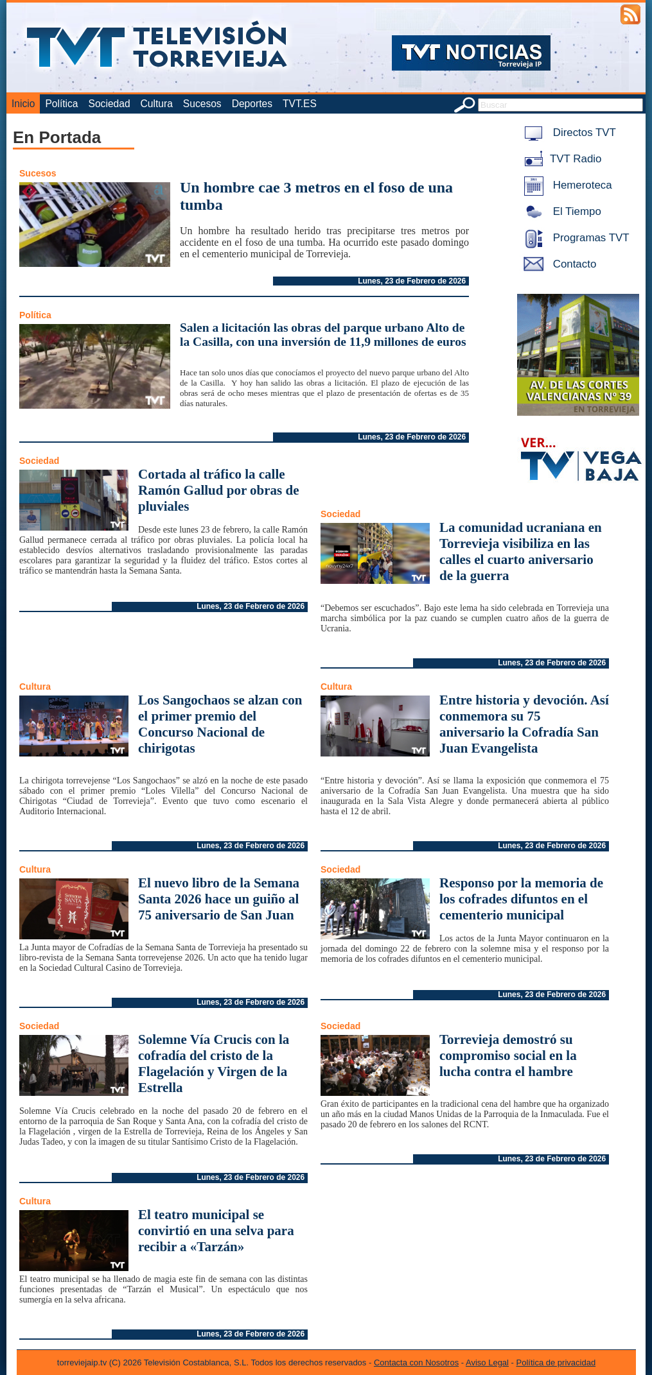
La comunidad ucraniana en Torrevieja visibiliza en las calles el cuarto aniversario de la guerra (520, 551)
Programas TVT (574, 238)
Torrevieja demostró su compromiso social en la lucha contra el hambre (508, 1055)
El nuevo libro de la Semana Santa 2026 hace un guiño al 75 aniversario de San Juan (218, 899)
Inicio (23, 103)
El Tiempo (560, 211)
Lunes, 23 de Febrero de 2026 (412, 281)
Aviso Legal (487, 1362)
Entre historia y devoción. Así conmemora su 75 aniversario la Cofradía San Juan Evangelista (524, 724)
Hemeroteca (565, 185)
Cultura (157, 103)
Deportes (252, 103)
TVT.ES (300, 103)
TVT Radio (560, 159)
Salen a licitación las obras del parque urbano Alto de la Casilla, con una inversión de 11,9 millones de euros (323, 334)
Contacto (557, 264)
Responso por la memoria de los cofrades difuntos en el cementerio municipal (521, 899)
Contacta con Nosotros (416, 1362)
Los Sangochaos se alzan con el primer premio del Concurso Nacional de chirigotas (220, 724)
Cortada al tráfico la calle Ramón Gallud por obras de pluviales (218, 490)
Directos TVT (567, 132)
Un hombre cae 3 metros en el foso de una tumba (316, 196)
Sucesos (202, 103)
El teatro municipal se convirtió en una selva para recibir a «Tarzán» (216, 1230)
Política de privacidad (556, 1362)
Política (61, 103)
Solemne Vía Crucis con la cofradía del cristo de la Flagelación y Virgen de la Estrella (213, 1063)
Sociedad (109, 103)
